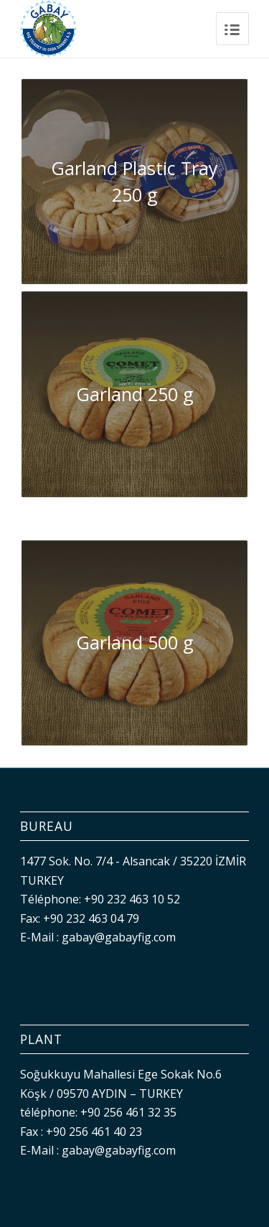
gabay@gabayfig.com (119, 937)
